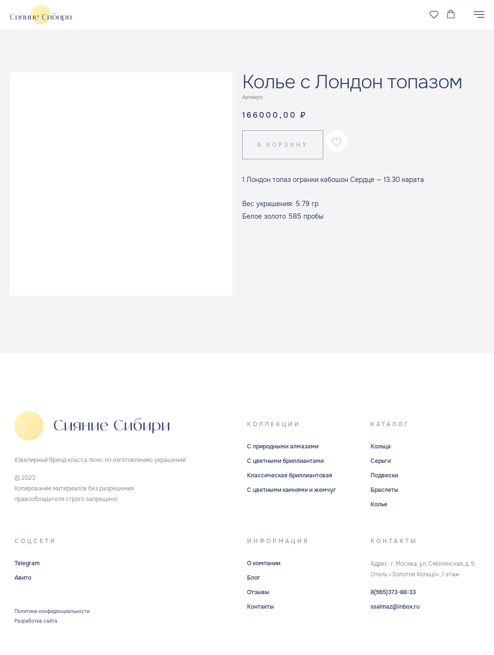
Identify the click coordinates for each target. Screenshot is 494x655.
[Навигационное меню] (479, 14)
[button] (434, 14)
